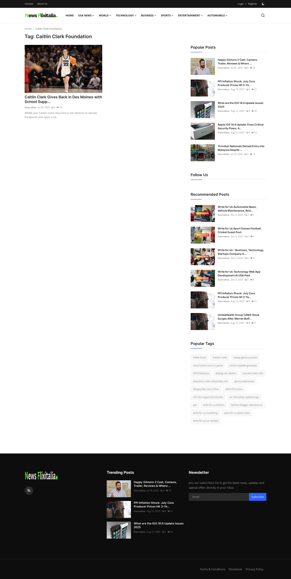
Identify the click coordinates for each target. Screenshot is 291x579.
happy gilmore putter (245, 357)
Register (252, 3)
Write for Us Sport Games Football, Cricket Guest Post (240, 230)
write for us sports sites (237, 413)
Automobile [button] (217, 15)
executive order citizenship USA (210, 381)
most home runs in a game (208, 365)
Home (70, 15)
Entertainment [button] (190, 15)
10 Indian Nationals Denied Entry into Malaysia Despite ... (241, 148)
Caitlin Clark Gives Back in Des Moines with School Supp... (63, 99)
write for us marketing (205, 413)
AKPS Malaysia (201, 373)
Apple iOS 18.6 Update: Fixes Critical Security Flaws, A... (241, 126)
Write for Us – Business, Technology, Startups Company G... (241, 251)
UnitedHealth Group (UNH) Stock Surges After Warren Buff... (238, 316)
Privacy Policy (255, 569)
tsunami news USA (252, 373)
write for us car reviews (205, 420)
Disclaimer (235, 569)
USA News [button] (86, 15)
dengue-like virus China (206, 389)
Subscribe (257, 497)
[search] (262, 15)
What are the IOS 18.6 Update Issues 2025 (240, 104)
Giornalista (30, 107)
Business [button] (148, 15)
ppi (195, 405)
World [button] (105, 15)
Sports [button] (167, 15)
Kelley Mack (199, 357)
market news (220, 357)
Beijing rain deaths (226, 373)
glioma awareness (244, 381)
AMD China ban (233, 389)
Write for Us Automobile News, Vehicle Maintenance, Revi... (237, 208)
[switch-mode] (263, 4)
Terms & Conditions (212, 569)
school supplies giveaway (243, 365)
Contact (29, 3)
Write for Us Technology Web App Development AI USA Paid (239, 273)
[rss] (29, 490)
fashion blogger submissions (246, 405)
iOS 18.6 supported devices (208, 397)
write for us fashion (213, 405)
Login (241, 3)
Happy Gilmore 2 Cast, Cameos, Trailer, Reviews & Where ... (238, 61)
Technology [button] (126, 15)
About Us (42, 3)
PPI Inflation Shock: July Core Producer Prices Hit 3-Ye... (236, 83)
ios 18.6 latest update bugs (244, 397)
